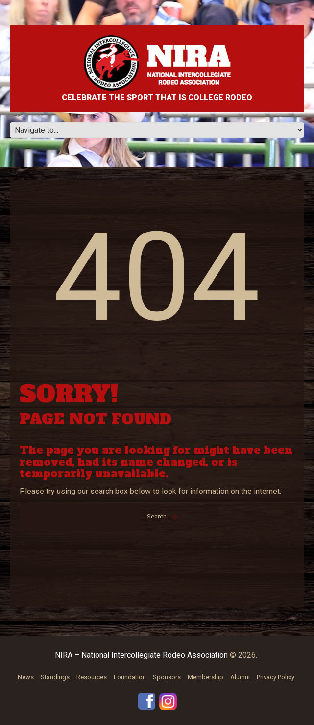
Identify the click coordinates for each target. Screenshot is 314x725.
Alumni (240, 677)
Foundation (130, 677)
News (26, 677)
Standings (55, 677)
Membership (205, 677)
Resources (91, 677)
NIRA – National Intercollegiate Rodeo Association (141, 655)
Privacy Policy (275, 677)
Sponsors (167, 677)
